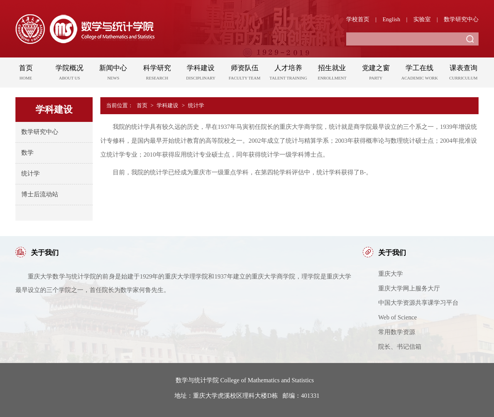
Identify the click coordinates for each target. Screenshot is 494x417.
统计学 (30, 173)
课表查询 (463, 73)
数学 (27, 152)
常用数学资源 (396, 332)
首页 (25, 73)
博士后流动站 (39, 194)
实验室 (422, 19)
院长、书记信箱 (399, 346)
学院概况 (69, 73)
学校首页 (357, 19)
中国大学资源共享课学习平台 (418, 302)
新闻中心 (113, 73)
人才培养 (288, 73)
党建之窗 (376, 73)
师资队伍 (244, 73)
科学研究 (157, 73)
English (391, 19)
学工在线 (420, 73)
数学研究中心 (461, 19)
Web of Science (397, 317)
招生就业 (332, 73)
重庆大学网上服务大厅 (409, 288)
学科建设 (201, 73)
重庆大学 (390, 273)
